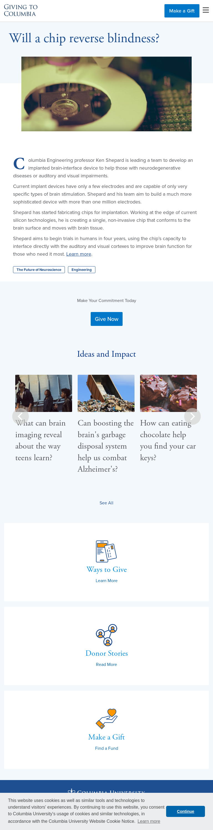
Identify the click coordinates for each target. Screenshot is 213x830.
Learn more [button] (149, 821)
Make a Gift (182, 10)
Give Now (106, 319)
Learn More (107, 580)
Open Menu (206, 9)
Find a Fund (106, 748)
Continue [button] (185, 811)
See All (106, 503)
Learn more (78, 253)
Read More (106, 664)
